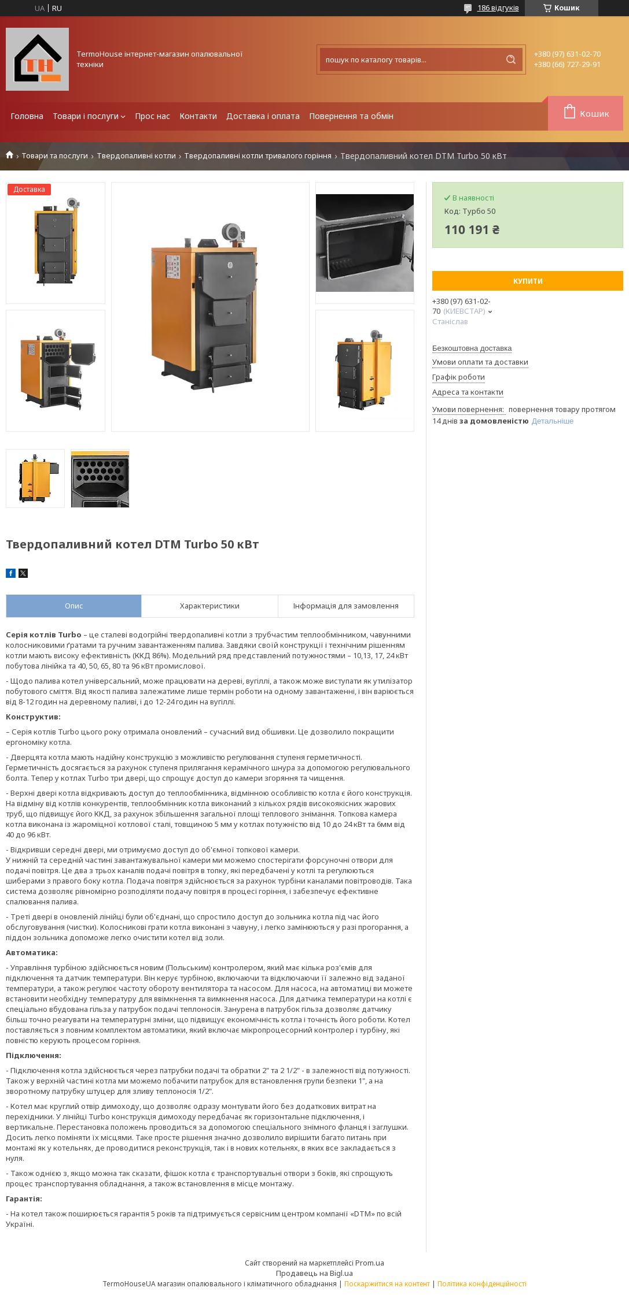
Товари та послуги (54, 156)
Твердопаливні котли (136, 156)
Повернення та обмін (351, 115)
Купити (528, 281)
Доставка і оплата (263, 115)
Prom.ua (369, 1262)
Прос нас (152, 115)
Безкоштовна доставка (472, 348)
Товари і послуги (86, 115)
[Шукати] (511, 59)
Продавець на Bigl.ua (314, 1273)
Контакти (198, 115)
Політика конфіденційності (482, 1284)
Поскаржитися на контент (387, 1284)
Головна (26, 115)
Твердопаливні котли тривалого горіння (258, 156)
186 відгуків (498, 7)
